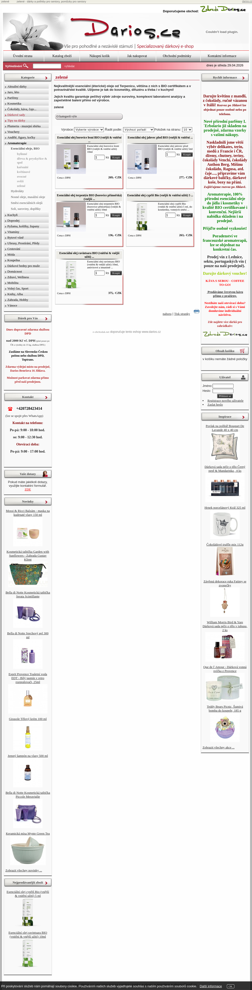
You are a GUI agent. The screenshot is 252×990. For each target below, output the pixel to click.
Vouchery (13, 132)
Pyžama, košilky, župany (23, 226)
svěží (20, 181)
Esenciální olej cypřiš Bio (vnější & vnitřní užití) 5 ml (28, 894)
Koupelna (13, 260)
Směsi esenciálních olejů (27, 203)
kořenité (22, 167)
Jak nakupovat (137, 56)
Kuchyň (12, 215)
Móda (11, 254)
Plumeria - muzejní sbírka (24, 126)
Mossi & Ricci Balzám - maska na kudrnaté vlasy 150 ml (28, 513)
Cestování (13, 249)
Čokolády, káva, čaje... (21, 109)
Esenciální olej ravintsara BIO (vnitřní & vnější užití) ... (89, 255)
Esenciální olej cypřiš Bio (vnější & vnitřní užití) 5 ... (160, 195)
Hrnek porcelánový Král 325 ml (225, 507)
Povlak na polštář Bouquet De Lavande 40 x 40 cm (225, 428)
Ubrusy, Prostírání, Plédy (23, 243)
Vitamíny (13, 232)
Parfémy (12, 98)
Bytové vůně (15, 237)
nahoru (167, 314)
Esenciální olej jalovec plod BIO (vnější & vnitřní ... (160, 137)
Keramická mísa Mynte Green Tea (28, 833)
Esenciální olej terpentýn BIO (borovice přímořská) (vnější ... (89, 197)
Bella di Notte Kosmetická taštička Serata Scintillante (27, 594)
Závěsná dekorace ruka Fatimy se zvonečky (225, 583)
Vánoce (12, 305)
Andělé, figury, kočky (21, 137)
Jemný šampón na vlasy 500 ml (28, 756)
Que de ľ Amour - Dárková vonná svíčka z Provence (225, 669)
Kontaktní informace (222, 56)
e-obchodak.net (101, 331)
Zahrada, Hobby (17, 300)
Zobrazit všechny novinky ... (23, 870)
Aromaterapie (17, 143)
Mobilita (12, 283)
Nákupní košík (99, 56)
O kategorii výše (66, 116)
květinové (23, 172)
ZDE (28, 489)
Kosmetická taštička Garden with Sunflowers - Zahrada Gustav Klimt (28, 555)
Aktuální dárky (17, 86)
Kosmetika (14, 103)
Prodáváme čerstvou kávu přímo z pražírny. (225, 294)
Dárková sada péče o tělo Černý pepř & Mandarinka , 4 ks (225, 468)
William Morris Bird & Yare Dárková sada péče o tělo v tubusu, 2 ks (225, 626)
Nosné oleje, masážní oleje (28, 197)
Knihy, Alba (15, 294)
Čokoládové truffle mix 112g (225, 544)
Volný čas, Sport (17, 288)
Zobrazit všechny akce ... (219, 747)
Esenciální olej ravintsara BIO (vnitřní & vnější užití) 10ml (27, 934)
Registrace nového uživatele (225, 400)
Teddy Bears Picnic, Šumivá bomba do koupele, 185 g (225, 708)
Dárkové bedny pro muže (23, 266)
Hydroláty (17, 191)
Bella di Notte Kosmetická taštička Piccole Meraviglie (27, 794)
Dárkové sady (16, 115)
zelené (21, 186)
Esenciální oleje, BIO (25, 148)
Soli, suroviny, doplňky (26, 209)
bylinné (22, 154)
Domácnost (14, 271)
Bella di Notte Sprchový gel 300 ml (27, 635)
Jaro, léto (13, 92)
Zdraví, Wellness (18, 277)
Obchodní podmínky (177, 56)
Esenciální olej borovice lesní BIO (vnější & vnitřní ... (89, 139)
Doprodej (13, 220)
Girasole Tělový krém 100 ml (28, 719)
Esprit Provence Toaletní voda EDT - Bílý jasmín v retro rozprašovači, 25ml (28, 678)
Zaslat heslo (215, 404)
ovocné (21, 176)
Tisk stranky (182, 314)
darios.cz (247, 1)
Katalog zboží (62, 56)
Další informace (211, 986)
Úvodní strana (22, 56)
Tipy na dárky (16, 120)
